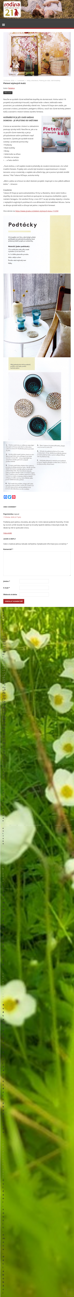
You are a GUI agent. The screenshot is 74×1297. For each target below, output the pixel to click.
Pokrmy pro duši (44, 81)
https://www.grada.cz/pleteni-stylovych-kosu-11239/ (36, 211)
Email (5, 871)
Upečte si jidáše (60, 643)
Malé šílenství (8, 997)
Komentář (8, 549)
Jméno (6, 581)
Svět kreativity (55, 81)
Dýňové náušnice (9, 942)
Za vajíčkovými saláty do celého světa (24, 631)
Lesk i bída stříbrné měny (51, 1120)
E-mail (6, 588)
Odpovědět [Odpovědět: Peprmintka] (7, 533)
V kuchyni (43, 621)
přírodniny (8, 93)
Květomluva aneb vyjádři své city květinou (26, 816)
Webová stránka (10, 595)
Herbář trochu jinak (19, 1269)
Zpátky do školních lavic (12, 1052)
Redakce (11, 88)
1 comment (20, 81)
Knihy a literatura (32, 81)
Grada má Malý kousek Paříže (19, 771)
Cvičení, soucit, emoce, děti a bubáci (23, 860)
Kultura (6, 729)
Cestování (7, 621)
